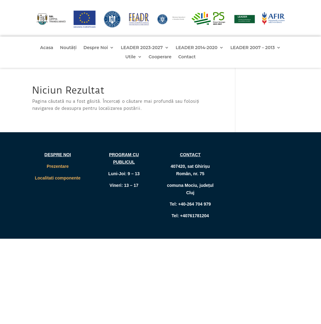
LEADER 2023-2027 (142, 47)
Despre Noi (95, 47)
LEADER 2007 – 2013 (252, 47)
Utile (130, 57)
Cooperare (160, 57)
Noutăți (68, 47)
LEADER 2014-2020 (196, 47)
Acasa (46, 47)
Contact (187, 57)
